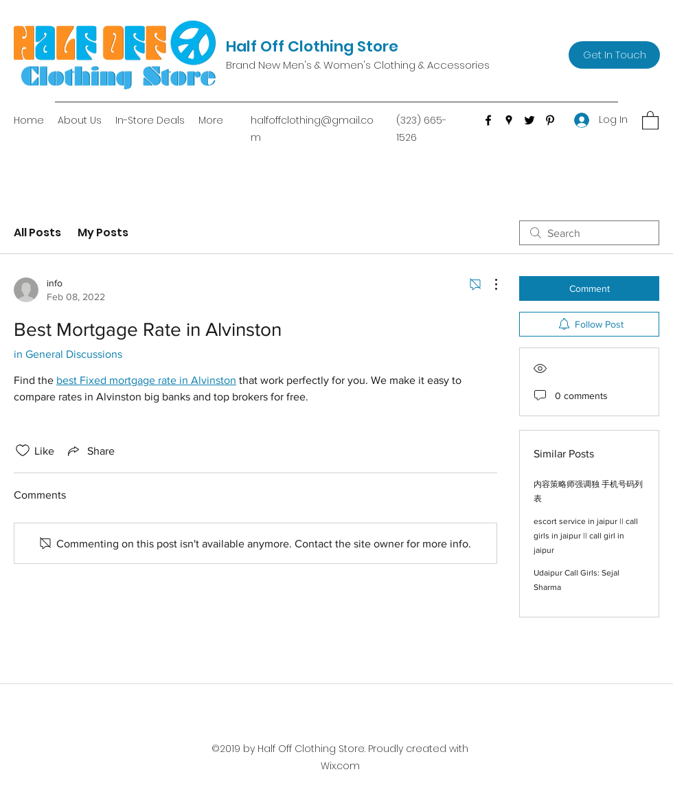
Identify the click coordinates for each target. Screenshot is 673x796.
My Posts (103, 232)
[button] (650, 120)
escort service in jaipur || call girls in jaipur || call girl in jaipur (586, 535)
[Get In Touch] (614, 55)
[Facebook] (488, 120)
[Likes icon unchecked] (23, 450)
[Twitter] (529, 120)
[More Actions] (489, 284)
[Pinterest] (550, 120)
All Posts (37, 232)
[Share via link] (90, 450)
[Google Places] (509, 120)
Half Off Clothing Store (312, 46)
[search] (589, 232)
